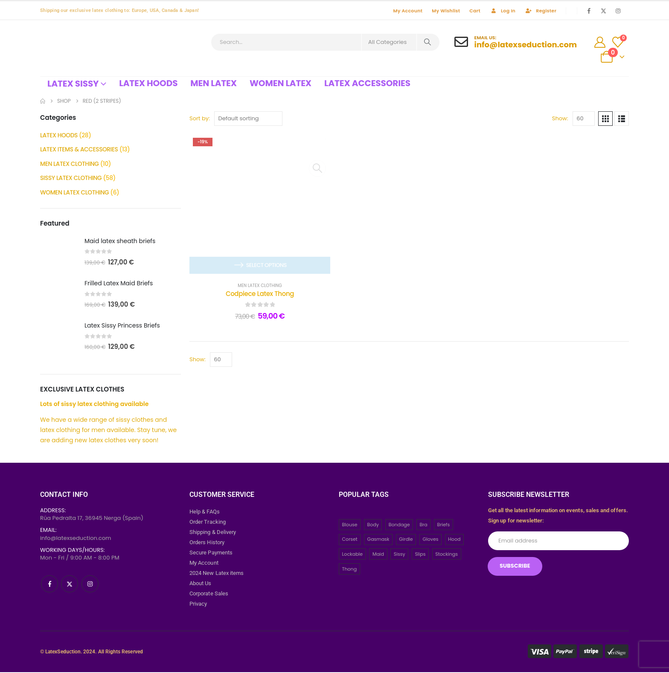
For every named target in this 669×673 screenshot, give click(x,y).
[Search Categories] (389, 42)
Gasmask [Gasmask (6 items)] (378, 540)
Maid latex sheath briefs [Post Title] (119, 242)
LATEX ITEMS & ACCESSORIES (79, 150)
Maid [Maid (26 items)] (378, 555)
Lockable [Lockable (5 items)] (352, 555)
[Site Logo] (104, 48)
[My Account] (599, 42)
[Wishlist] (617, 42)
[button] (605, 118)
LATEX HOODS (59, 135)
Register (540, 10)
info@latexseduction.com (75, 539)
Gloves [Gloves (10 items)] (430, 540)
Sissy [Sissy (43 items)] (399, 555)
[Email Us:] (515, 42)
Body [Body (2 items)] (372, 525)
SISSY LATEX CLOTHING (71, 179)
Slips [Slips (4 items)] (420, 555)
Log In (502, 10)
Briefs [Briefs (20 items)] (443, 525)
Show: (560, 118)
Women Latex (280, 83)
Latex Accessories (367, 83)
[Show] (584, 118)
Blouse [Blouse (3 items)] (350, 525)
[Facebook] (589, 11)
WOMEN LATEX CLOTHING (75, 193)
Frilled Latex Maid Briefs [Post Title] (118, 284)
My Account (408, 10)
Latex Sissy (73, 84)
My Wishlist (446, 10)
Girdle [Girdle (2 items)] (406, 540)
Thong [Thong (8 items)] (349, 569)
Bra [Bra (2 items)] (423, 525)
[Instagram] (618, 11)
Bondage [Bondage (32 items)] (399, 525)
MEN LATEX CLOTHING (260, 285)
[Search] (427, 42)
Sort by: (199, 118)
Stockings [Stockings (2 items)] (446, 555)
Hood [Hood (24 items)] (454, 540)
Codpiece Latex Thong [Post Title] (260, 293)
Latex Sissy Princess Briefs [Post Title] (122, 326)
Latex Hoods (148, 83)
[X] (603, 11)
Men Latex (213, 83)
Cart (474, 10)
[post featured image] (58, 253)
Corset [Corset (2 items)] (350, 540)
